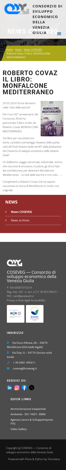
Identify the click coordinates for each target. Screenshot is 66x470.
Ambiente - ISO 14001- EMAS (28, 414)
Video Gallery (19, 429)
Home (9, 49)
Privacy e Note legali (18, 300)
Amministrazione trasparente (28, 409)
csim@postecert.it (23, 296)
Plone (28, 459)
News (18, 49)
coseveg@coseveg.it (25, 368)
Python (39, 459)
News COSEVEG (33, 49)
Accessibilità (38, 300)
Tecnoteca (54, 459)
